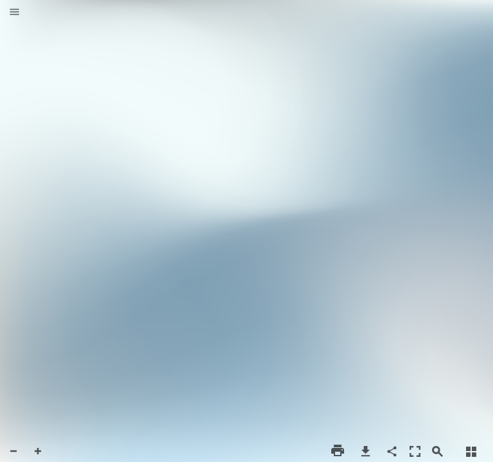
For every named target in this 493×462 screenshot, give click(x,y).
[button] (14, 12)
